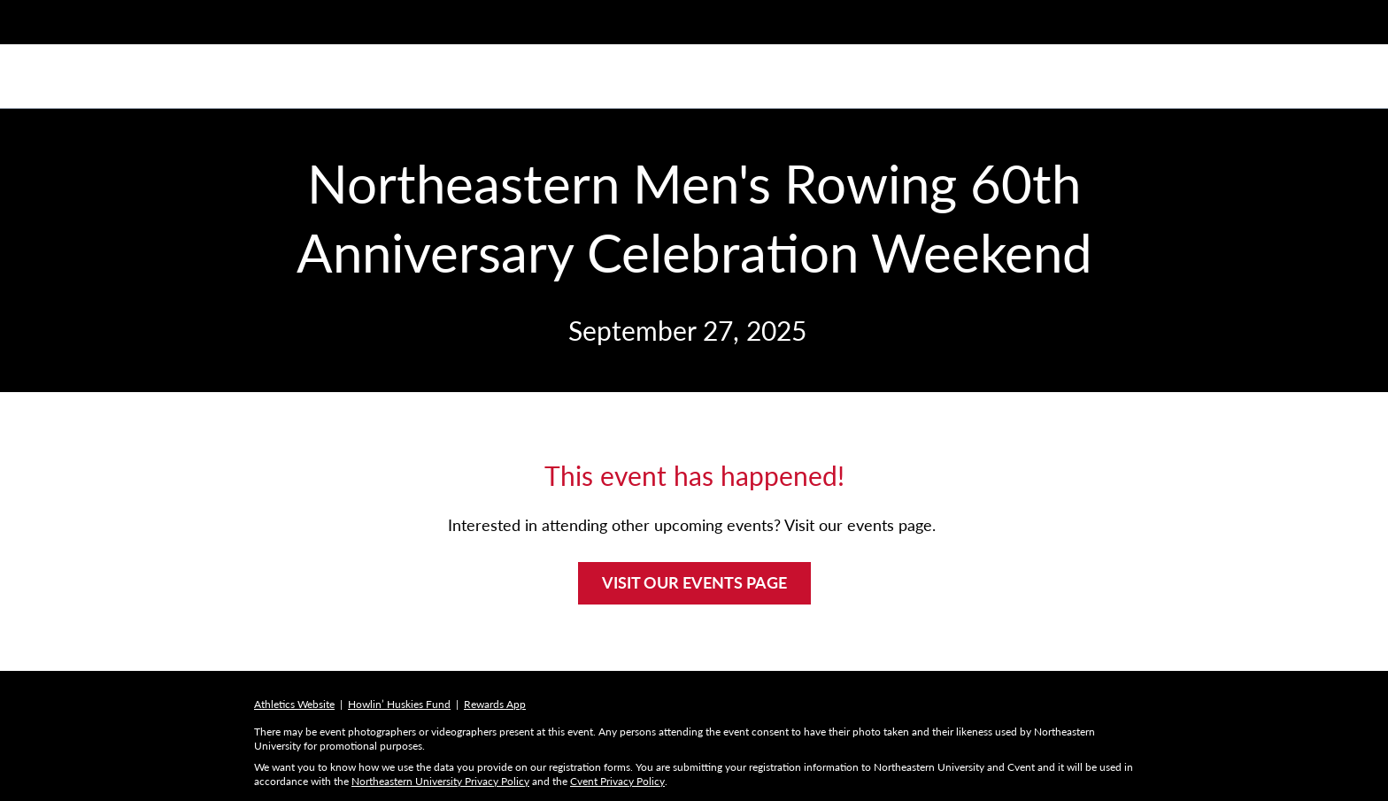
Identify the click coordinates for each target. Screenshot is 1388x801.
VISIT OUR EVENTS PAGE (694, 582)
